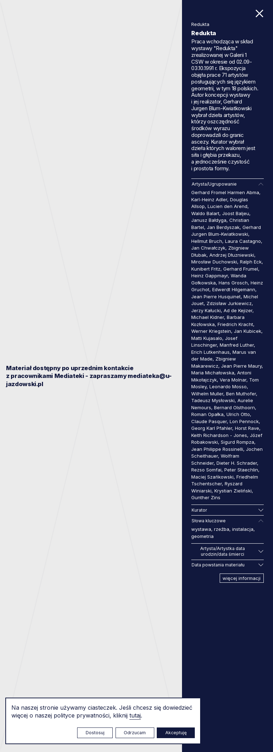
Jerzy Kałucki (206, 310)
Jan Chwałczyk (208, 248)
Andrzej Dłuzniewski (231, 255)
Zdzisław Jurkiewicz (229, 303)
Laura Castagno (243, 241)
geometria (202, 536)
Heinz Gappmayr (209, 275)
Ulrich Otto (238, 414)
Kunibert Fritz (205, 269)
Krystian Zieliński (233, 491)
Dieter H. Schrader (236, 463)
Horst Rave (247, 428)
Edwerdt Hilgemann (233, 289)
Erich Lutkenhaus (210, 352)
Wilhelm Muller (207, 393)
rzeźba (221, 529)
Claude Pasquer (209, 421)
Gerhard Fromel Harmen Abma (225, 192)
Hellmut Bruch (206, 241)
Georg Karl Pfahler (211, 428)
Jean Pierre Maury (241, 366)
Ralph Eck (251, 262)
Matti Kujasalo (206, 338)
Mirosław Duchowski (214, 262)
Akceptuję (176, 732)
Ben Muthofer (241, 393)
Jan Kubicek (247, 331)
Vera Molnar (233, 380)
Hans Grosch (233, 283)
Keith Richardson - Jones (219, 435)
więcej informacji (242, 578)
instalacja (242, 529)
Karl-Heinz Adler (209, 199)
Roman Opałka (207, 414)
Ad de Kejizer (238, 310)
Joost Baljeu (235, 213)
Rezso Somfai (206, 470)
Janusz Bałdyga (208, 220)
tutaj (135, 715)
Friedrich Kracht (235, 324)
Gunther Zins (205, 497)
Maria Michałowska (212, 372)
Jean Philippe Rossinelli (217, 449)
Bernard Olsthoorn (234, 407)
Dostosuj (95, 732)
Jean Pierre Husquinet (216, 296)
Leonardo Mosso (228, 386)
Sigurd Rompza (237, 442)
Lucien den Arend (227, 206)
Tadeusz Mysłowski (213, 400)
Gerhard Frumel (240, 269)
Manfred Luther (237, 345)
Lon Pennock (244, 421)
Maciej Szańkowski (212, 477)
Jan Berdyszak (223, 227)
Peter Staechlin (241, 470)
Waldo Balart (205, 213)
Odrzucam (135, 732)
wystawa (201, 529)
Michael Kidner (207, 317)
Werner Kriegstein (211, 331)
